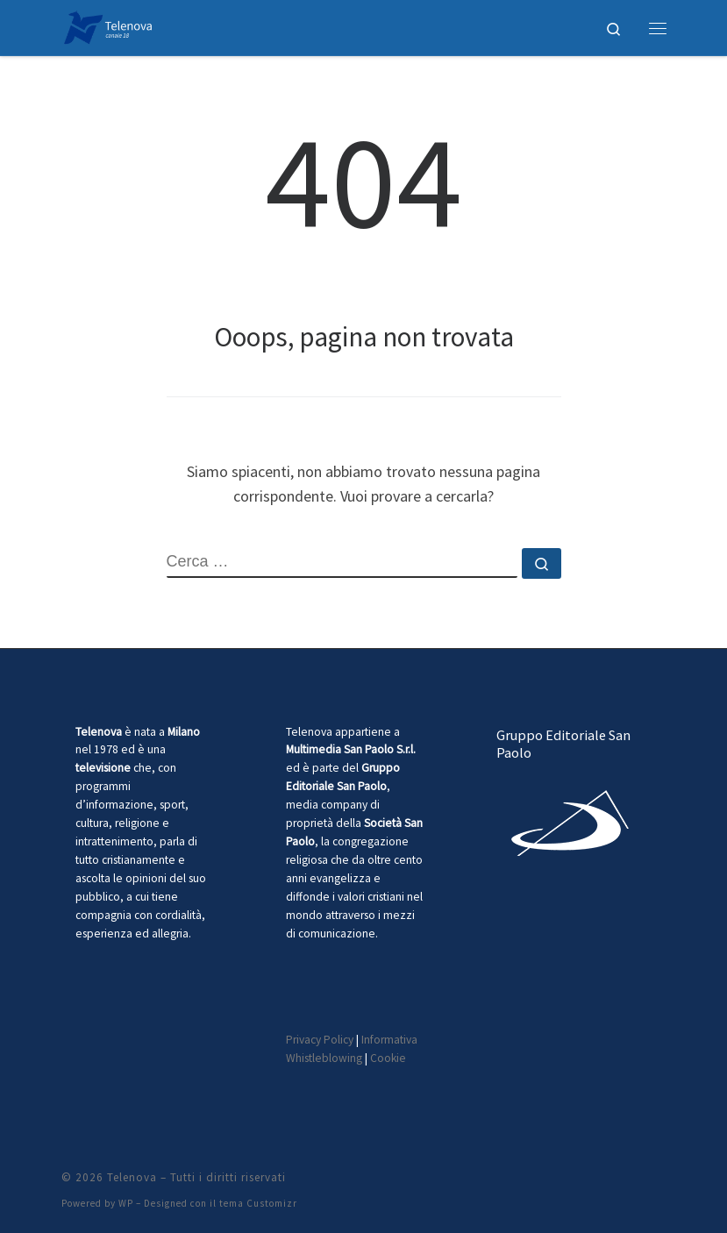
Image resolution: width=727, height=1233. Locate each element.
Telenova (132, 1177)
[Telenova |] (108, 25)
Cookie (388, 1058)
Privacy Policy (319, 1039)
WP (125, 1203)
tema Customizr (258, 1203)
